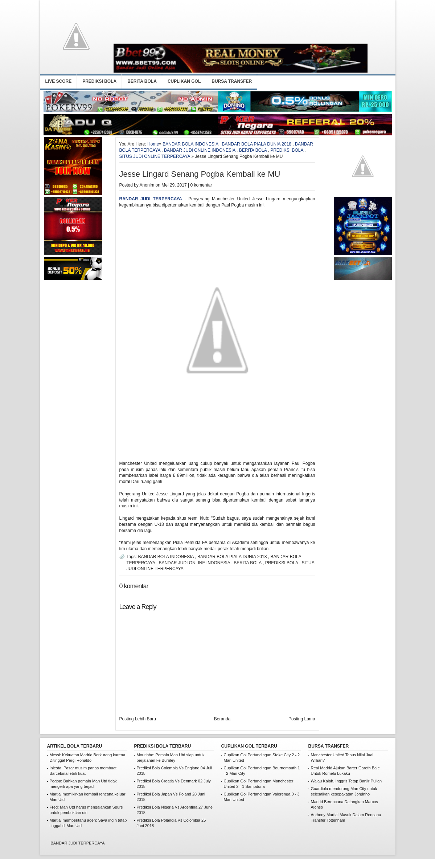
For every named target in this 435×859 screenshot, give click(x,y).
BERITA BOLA (142, 81)
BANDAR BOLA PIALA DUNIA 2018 (256, 144)
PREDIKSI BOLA (99, 81)
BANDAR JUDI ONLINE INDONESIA (199, 150)
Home (153, 144)
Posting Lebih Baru (137, 718)
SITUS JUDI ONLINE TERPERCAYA (154, 156)
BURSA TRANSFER (232, 81)
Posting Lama (301, 718)
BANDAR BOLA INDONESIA (190, 144)
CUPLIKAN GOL (184, 81)
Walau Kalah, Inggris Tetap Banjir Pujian (346, 781)
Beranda (222, 718)
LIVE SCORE (58, 81)
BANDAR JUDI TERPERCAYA (150, 198)
